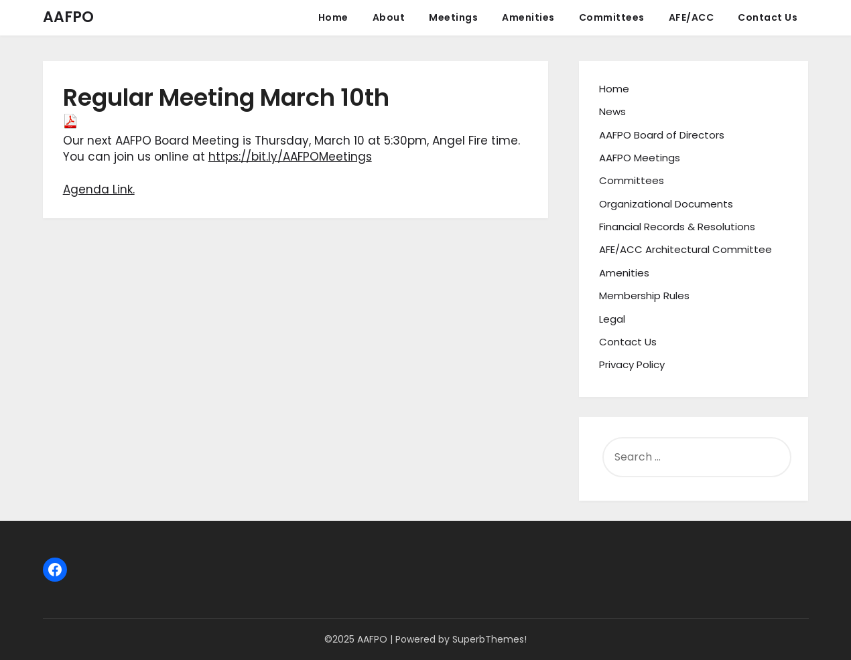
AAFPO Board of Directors (661, 135)
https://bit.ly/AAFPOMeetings (290, 157)
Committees (612, 17)
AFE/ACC (691, 17)
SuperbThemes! (489, 639)
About (389, 17)
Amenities (528, 17)
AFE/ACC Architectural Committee (685, 249)
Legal (612, 319)
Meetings (453, 17)
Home (333, 17)
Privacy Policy (632, 364)
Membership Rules (644, 295)
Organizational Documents (666, 204)
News (612, 111)
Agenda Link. (99, 189)
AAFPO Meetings (639, 158)
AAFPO (68, 17)
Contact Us (767, 17)
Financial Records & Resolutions (677, 227)
